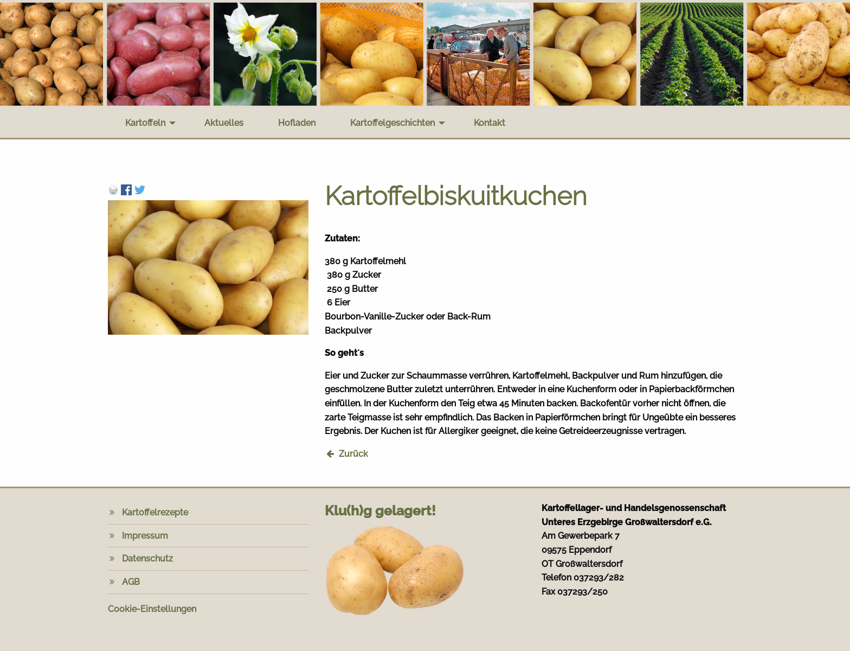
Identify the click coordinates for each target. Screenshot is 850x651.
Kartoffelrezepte (155, 512)
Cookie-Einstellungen (152, 609)
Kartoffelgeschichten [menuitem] (392, 123)
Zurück (353, 454)
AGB (131, 582)
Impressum (145, 536)
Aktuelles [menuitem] (223, 123)
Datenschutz (147, 558)
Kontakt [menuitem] (489, 123)
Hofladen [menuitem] (296, 123)
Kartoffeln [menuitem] (145, 123)
